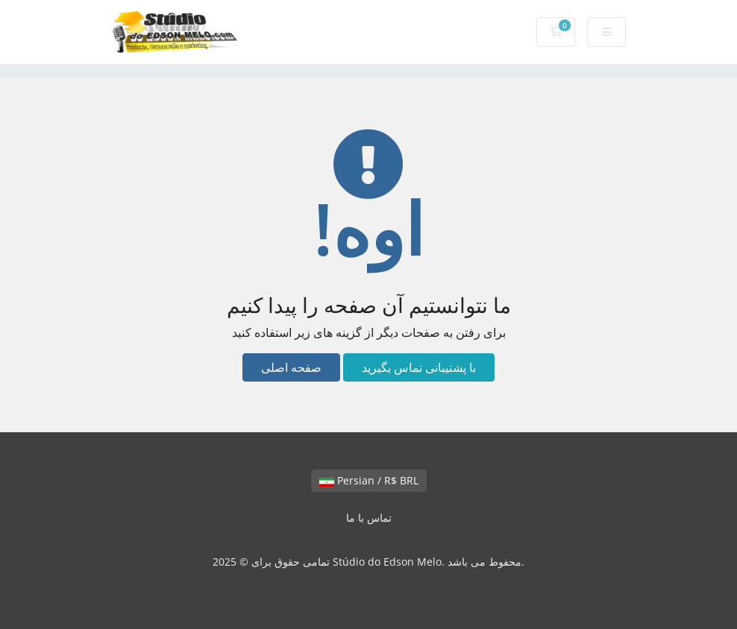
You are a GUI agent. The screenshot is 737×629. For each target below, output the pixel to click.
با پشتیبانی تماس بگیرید (419, 367)
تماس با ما (369, 518)
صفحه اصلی (291, 367)
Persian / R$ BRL (368, 480)
